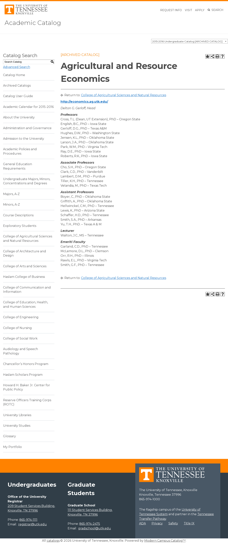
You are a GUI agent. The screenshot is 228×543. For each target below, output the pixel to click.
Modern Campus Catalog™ (165, 540)
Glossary (9, 436)
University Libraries (17, 415)
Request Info (171, 10)
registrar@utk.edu (32, 524)
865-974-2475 (89, 524)
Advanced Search (16, 67)
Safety (173, 523)
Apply (199, 10)
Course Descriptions (18, 215)
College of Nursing (17, 328)
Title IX (189, 523)
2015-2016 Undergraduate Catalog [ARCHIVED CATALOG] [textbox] (187, 41)
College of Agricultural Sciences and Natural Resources (123, 95)
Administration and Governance (27, 128)
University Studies (16, 425)
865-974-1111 (28, 520)
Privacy (157, 523)
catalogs (53, 540)
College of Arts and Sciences (24, 266)
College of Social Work (20, 338)
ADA (142, 523)
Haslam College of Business (24, 277)
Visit (188, 10)
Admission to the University (23, 138)
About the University (19, 117)
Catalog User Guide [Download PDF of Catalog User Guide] (18, 96)
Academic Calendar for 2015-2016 (28, 107)
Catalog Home (14, 75)
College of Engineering (21, 317)
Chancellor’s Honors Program (25, 364)
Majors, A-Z (11, 194)
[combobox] (189, 41)
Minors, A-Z (11, 204)
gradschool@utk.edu (94, 528)
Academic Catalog (33, 22)
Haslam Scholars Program (23, 374)
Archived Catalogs (17, 85)
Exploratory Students (19, 226)
